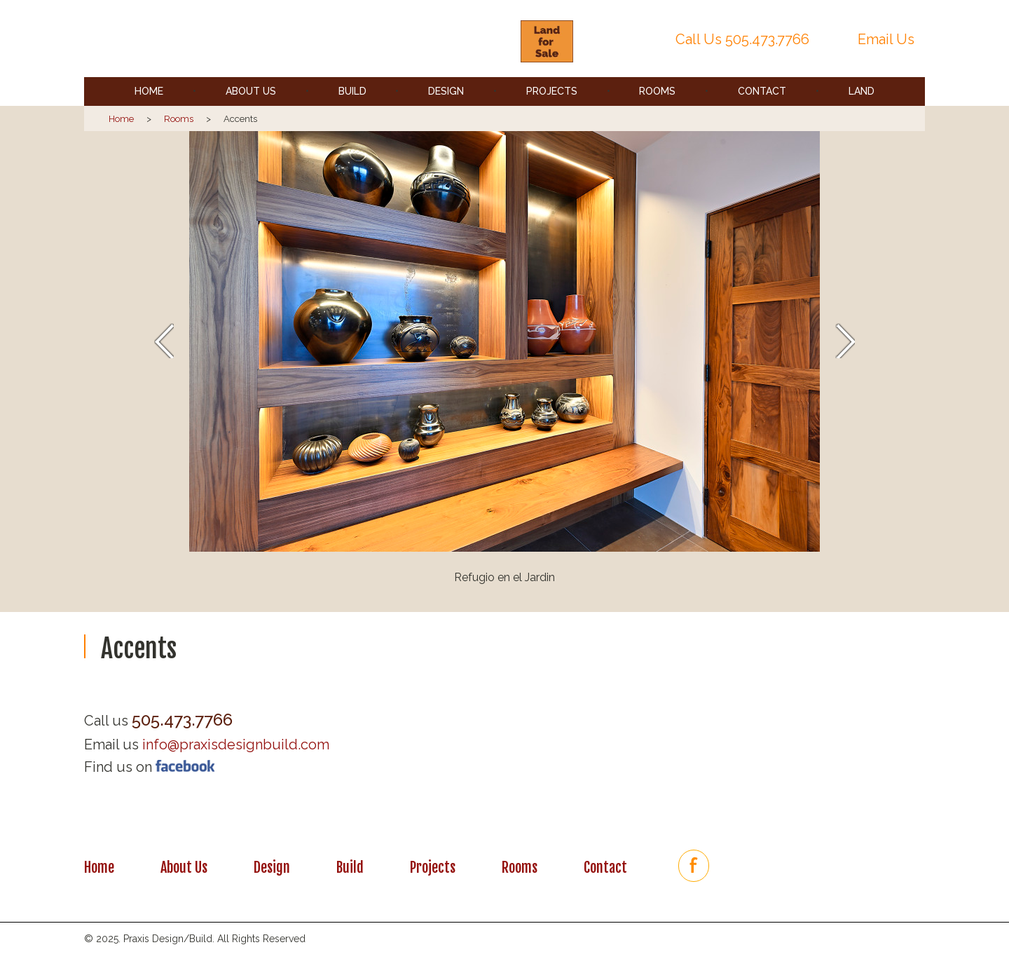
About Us (251, 91)
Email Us (886, 39)
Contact (762, 91)
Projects (551, 91)
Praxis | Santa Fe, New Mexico (296, 38)
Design (446, 91)
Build (352, 91)
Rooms (657, 91)
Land (861, 91)
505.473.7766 (767, 39)
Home (149, 91)
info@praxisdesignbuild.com (235, 744)
